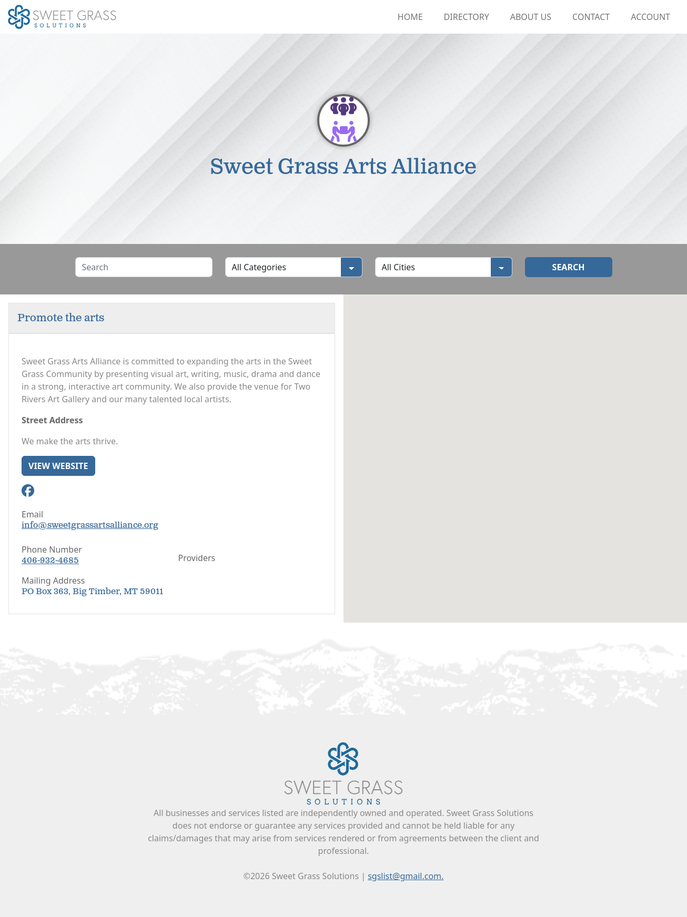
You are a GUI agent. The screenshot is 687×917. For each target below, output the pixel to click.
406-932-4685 (50, 560)
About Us (530, 17)
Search (568, 267)
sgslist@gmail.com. (405, 876)
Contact (591, 17)
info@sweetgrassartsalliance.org (90, 525)
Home (410, 17)
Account (650, 17)
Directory (466, 17)
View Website (58, 466)
